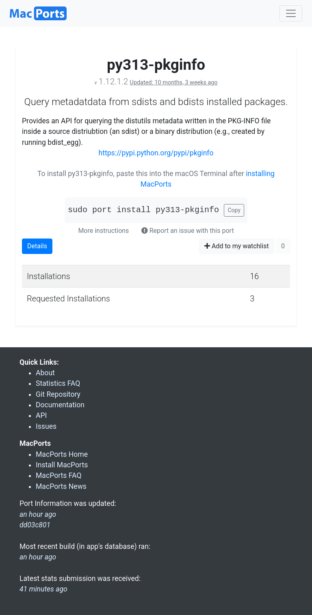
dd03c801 (35, 525)
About (45, 373)
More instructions (103, 230)
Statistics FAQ (58, 383)
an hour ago (38, 557)
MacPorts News (61, 486)
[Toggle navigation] (291, 13)
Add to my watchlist (236, 246)
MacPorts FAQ (59, 475)
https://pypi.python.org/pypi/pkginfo (155, 153)
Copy (234, 210)
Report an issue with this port (187, 230)
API (41, 415)
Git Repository (58, 394)
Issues (46, 426)
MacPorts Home (62, 454)
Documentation (60, 405)
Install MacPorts (62, 465)
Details (37, 246)
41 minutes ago (43, 589)
